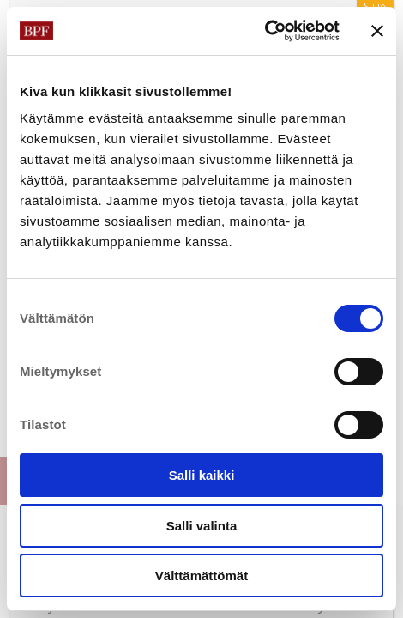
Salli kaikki (202, 475)
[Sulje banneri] (377, 31)
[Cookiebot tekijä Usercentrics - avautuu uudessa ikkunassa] (264, 31)
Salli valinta (202, 525)
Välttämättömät (201, 575)
